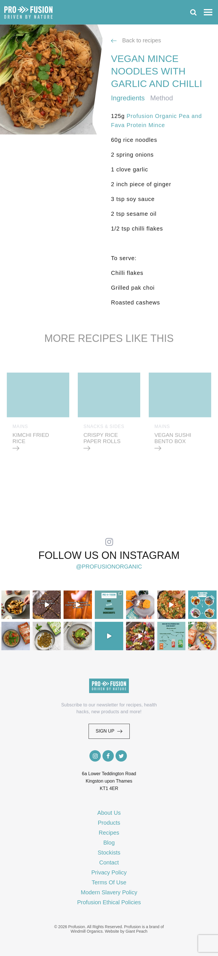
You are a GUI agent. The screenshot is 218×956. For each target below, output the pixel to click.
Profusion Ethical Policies (109, 902)
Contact (109, 862)
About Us (109, 813)
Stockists (109, 852)
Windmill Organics (87, 931)
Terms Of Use (109, 882)
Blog (109, 842)
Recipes (109, 832)
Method (161, 98)
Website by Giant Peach (126, 931)
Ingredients (128, 98)
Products (109, 823)
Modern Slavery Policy (109, 892)
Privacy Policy (109, 872)
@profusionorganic (109, 567)
